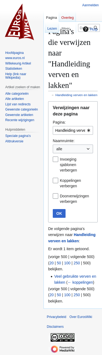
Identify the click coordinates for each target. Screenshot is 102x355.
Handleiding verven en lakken (76, 95)
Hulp (90, 29)
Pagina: (59, 122)
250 (76, 263)
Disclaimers (55, 327)
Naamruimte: (64, 141)
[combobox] (73, 130)
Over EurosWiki (80, 317)
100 (67, 263)
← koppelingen (80, 282)
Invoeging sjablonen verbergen (68, 164)
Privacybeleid (56, 317)
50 (59, 263)
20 (52, 263)
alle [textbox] (59, 149)
